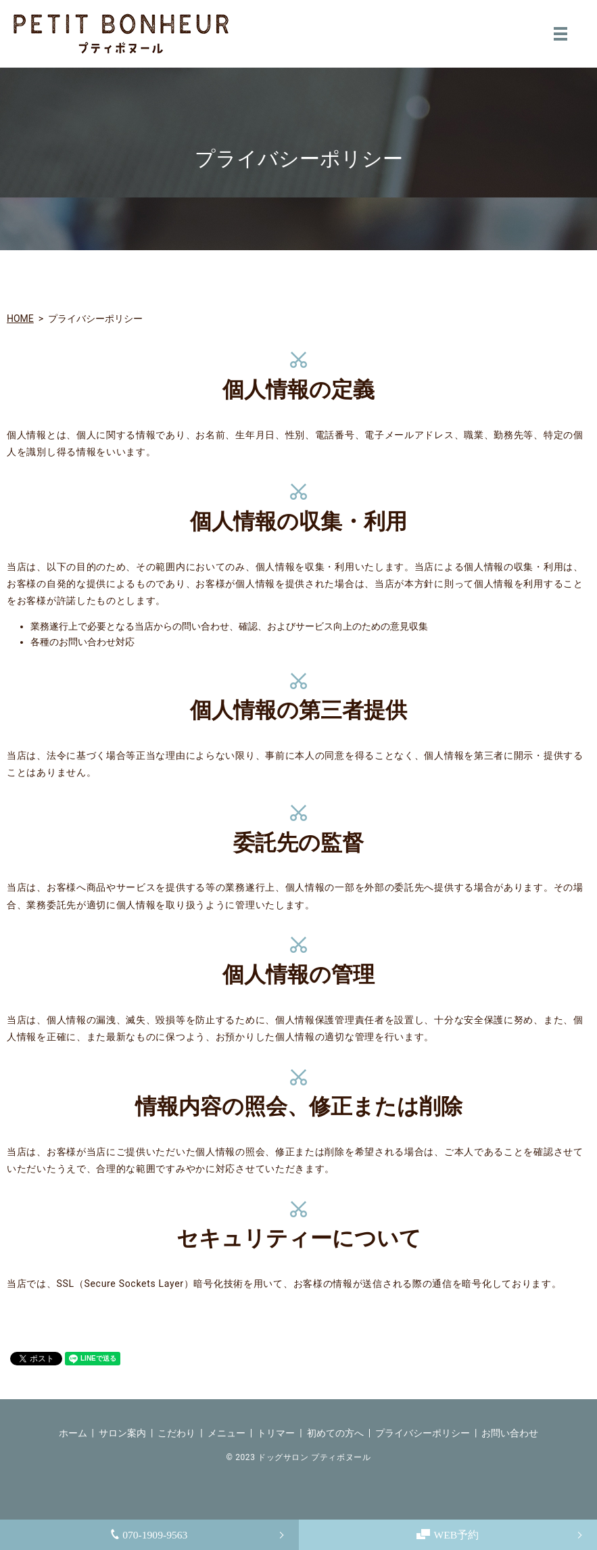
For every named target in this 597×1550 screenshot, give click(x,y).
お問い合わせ (509, 1433)
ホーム (73, 1433)
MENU (560, 33)
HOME (20, 318)
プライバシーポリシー (422, 1433)
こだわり (176, 1433)
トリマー (276, 1433)
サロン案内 (122, 1433)
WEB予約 (447, 1534)
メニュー (226, 1433)
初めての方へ (335, 1433)
